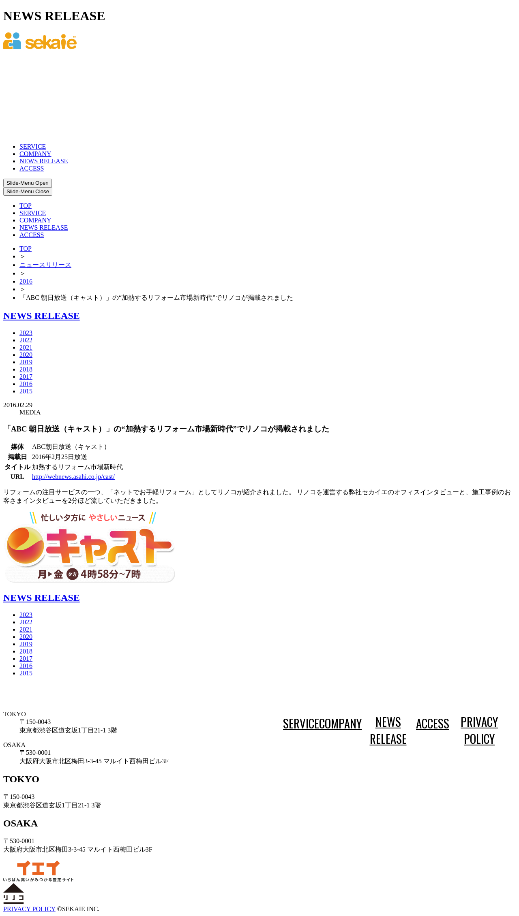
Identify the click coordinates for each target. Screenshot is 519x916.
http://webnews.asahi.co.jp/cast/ (73, 476)
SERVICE (32, 146)
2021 (25, 347)
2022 (25, 340)
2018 (25, 369)
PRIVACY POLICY (479, 730)
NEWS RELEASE (43, 161)
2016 (25, 281)
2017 (25, 376)
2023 (25, 332)
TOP (25, 205)
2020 (25, 354)
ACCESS (31, 168)
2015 (25, 391)
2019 (25, 362)
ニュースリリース (45, 264)
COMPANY (35, 153)
